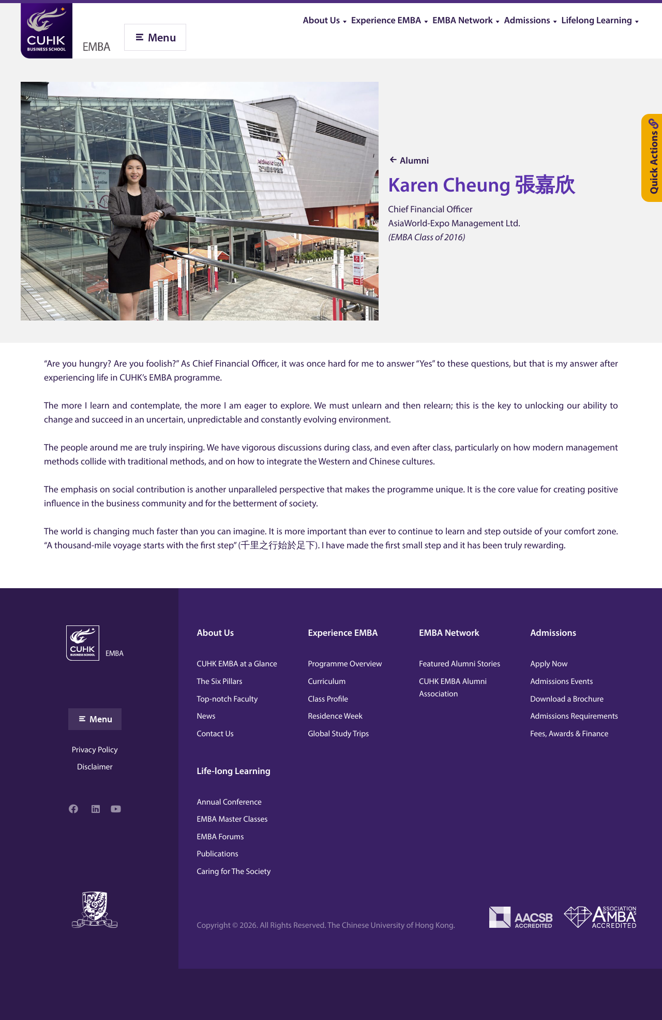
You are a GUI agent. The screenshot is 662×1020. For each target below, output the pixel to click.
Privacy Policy (95, 750)
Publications (217, 854)
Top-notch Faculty (227, 699)
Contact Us (215, 733)
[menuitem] (326, 17)
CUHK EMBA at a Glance (237, 664)
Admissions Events (561, 681)
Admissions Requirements (574, 716)
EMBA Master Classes (232, 819)
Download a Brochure (567, 699)
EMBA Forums (220, 837)
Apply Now (548, 664)
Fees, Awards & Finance (569, 733)
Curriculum (326, 681)
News (206, 716)
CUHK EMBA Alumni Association (453, 687)
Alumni (414, 160)
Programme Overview (345, 664)
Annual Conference (229, 802)
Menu (162, 37)
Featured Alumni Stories (459, 664)
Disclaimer (95, 767)
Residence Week (335, 716)
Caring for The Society (234, 871)
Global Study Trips (338, 733)
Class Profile (328, 699)
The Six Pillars (220, 681)
